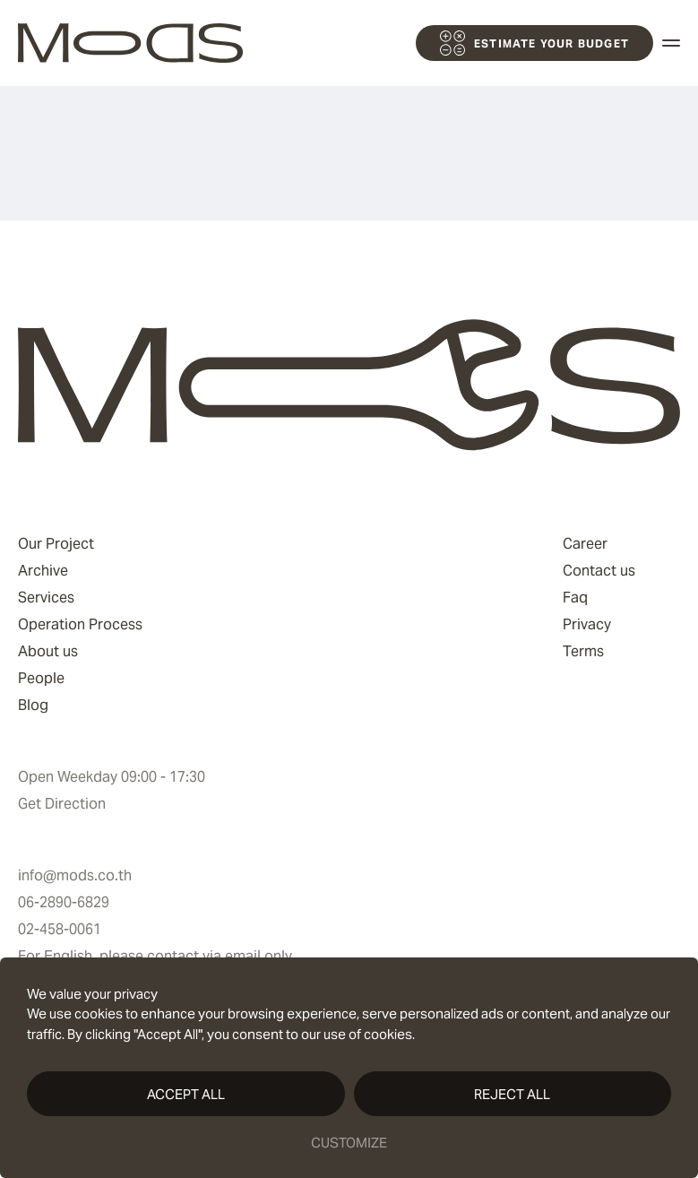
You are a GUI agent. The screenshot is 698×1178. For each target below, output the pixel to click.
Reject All (512, 1094)
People (41, 678)
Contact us (599, 570)
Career (585, 543)
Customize (349, 1142)
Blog (33, 705)
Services (46, 597)
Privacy (587, 624)
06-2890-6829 (63, 902)
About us (48, 651)
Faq (575, 597)
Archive (43, 570)
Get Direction (62, 803)
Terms (583, 651)
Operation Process (80, 624)
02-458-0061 (59, 929)
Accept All (186, 1094)
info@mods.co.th (75, 875)
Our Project (56, 543)
